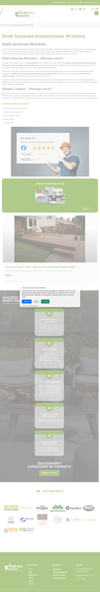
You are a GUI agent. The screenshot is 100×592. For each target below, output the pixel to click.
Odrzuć (36, 301)
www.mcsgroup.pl (33, 305)
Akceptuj (45, 301)
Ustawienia (26, 301)
